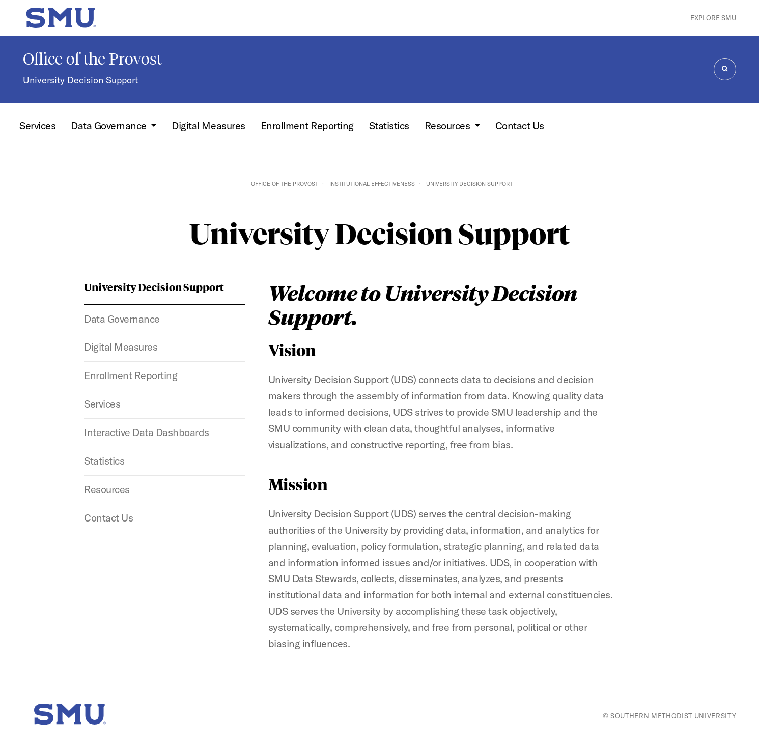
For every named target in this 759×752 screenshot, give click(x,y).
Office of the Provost (92, 59)
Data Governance (122, 318)
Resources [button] (448, 125)
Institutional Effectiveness (372, 183)
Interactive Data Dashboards (146, 432)
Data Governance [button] (110, 125)
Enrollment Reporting (307, 125)
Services (37, 125)
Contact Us (519, 125)
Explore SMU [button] (713, 18)
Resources (107, 489)
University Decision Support (80, 80)
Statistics (389, 125)
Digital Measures (208, 125)
